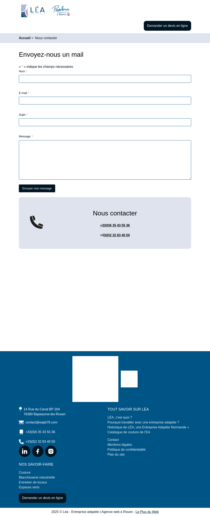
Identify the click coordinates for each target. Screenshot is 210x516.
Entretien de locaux (33, 482)
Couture (25, 472)
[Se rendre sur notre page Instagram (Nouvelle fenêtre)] (51, 451)
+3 (102, 235)
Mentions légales (119, 444)
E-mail (24, 93)
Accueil (25, 38)
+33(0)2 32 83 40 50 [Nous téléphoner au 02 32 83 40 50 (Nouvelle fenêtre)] (37, 441)
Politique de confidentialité (126, 449)
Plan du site (116, 454)
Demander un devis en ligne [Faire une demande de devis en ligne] (167, 25)
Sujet (23, 115)
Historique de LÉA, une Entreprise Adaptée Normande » (148, 427)
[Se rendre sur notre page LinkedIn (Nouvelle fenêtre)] (24, 451)
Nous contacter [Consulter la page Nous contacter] (46, 38)
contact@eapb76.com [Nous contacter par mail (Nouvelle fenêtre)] (38, 422)
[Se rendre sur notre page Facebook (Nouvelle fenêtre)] (37, 451)
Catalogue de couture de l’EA (128, 432)
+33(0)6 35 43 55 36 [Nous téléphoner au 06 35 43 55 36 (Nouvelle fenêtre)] (37, 432)
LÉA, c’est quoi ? (119, 417)
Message (26, 136)
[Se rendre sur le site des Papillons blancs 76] (129, 379)
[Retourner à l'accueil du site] (33, 10)
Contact (113, 439)
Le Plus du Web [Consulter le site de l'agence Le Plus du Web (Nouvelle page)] (147, 512)
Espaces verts (29, 487)
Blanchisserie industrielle (37, 477)
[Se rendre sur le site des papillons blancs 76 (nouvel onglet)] (61, 10)
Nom (23, 71)
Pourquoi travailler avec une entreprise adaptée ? (143, 422)
